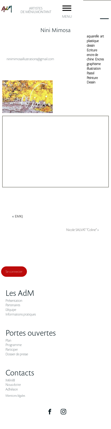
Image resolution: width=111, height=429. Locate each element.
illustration (94, 68)
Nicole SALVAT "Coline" (81, 229)
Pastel (90, 73)
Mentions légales (15, 395)
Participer (12, 349)
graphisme (94, 63)
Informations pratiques (21, 314)
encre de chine (92, 57)
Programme (14, 344)
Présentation (14, 300)
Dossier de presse (17, 354)
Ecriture (92, 50)
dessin (91, 45)
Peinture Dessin (92, 80)
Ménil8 (10, 380)
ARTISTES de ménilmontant (36, 9)
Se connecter (14, 271)
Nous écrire (13, 384)
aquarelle (93, 36)
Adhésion (12, 389)
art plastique (95, 38)
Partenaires (13, 305)
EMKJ (19, 216)
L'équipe (11, 309)
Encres (99, 59)
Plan (8, 340)
